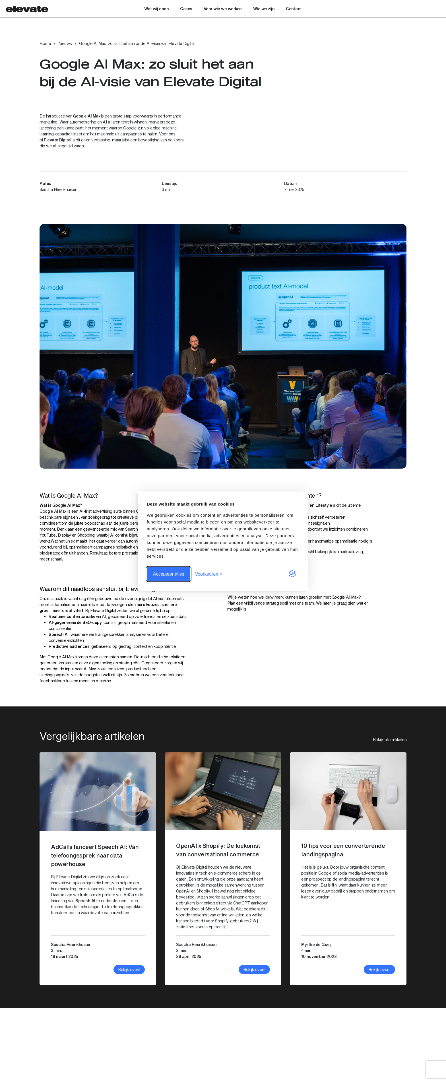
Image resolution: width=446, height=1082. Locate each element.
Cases (186, 8)
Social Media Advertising (375, 1048)
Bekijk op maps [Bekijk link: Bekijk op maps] (53, 1065)
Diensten (335, 1039)
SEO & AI (335, 1066)
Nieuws (65, 43)
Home (45, 43)
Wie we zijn (264, 8)
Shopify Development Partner (380, 1066)
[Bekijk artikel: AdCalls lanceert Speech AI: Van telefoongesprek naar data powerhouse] (98, 868)
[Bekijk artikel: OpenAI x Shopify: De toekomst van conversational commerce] (223, 868)
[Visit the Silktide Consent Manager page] (292, 574)
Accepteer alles (168, 573)
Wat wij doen (156, 8)
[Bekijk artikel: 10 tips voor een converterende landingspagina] (348, 868)
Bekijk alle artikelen (390, 739)
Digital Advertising (369, 1039)
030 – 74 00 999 (148, 1048)
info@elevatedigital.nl (152, 1054)
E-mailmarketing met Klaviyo (378, 1057)
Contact (294, 8)
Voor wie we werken (223, 8)
